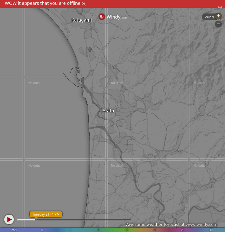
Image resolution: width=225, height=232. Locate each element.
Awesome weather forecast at (172, 224)
